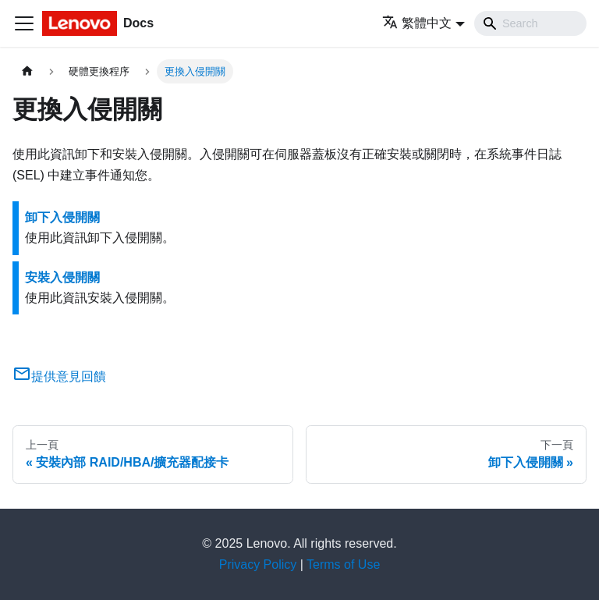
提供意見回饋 (59, 376)
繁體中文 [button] (417, 23)
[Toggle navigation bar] (24, 23)
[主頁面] (27, 71)
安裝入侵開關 (62, 277)
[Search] (530, 23)
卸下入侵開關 (62, 217)
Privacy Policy (258, 564)
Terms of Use (343, 564)
